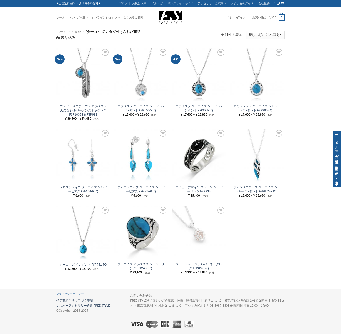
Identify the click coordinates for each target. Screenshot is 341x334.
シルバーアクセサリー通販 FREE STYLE (83, 305)
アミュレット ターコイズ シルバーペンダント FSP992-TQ (256, 108)
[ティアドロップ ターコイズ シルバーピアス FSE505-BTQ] (141, 155)
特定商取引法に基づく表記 (74, 300)
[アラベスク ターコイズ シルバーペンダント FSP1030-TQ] (141, 74)
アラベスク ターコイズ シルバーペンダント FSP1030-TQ (140, 108)
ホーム (60, 17)
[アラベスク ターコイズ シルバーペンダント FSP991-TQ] (199, 74)
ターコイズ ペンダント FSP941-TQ (83, 264)
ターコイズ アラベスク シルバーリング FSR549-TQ (140, 266)
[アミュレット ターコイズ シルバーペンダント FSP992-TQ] (257, 74)
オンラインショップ (105, 17)
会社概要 (264, 3)
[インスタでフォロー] (278, 3)
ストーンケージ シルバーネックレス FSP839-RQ (199, 266)
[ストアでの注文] (265, 35)
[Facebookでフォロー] (274, 3)
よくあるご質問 (133, 17)
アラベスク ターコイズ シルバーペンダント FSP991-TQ (199, 108)
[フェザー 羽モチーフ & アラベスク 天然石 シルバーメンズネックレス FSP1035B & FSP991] (83, 74)
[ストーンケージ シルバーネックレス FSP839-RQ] (199, 232)
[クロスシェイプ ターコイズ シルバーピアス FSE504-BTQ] (83, 155)
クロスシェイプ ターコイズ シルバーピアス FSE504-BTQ (83, 189)
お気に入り (139, 3)
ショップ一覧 (78, 17)
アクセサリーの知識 (212, 3)
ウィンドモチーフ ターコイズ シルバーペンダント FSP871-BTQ (256, 189)
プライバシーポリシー (70, 293)
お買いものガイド (242, 3)
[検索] (229, 17)
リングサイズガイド (180, 3)
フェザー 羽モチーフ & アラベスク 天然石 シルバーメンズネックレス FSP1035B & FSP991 (83, 110)
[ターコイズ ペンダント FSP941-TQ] (83, 232)
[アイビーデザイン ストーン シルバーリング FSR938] (199, 155)
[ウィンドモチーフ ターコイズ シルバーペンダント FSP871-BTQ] (257, 155)
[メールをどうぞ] (282, 3)
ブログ (123, 3)
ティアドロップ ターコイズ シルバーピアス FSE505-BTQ (140, 189)
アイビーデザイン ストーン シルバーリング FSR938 (199, 189)
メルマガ (157, 3)
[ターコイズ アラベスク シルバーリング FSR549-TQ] (141, 232)
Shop (76, 32)
